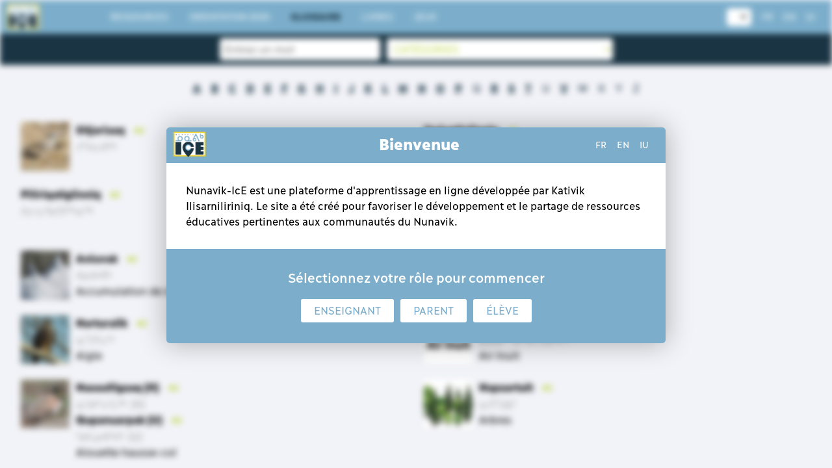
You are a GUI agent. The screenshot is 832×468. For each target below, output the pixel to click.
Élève (502, 311)
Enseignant (347, 311)
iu (644, 145)
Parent (433, 311)
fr (600, 145)
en (623, 145)
